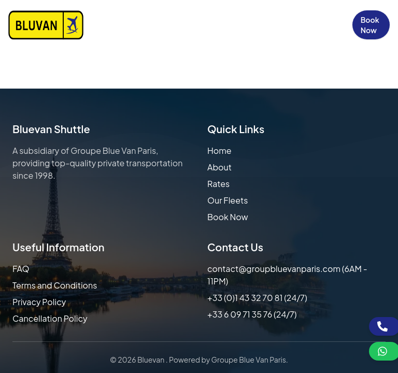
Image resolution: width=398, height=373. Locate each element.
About (219, 167)
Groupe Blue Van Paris (248, 359)
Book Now (370, 25)
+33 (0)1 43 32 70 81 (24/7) (257, 297)
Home (94, 25)
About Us (132, 25)
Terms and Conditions (54, 285)
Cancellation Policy (50, 318)
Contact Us (283, 25)
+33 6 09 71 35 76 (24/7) (252, 314)
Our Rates (169, 25)
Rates (218, 183)
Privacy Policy (39, 301)
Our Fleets (207, 25)
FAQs (243, 25)
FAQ (21, 268)
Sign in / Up (327, 25)
